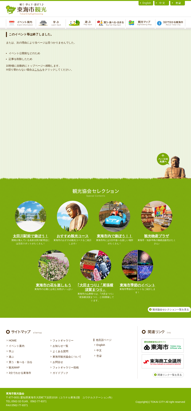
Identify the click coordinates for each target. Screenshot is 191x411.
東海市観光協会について (67, 356)
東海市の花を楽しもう (53, 285)
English (100, 344)
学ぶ (11, 351)
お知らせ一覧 (60, 345)
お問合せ (58, 362)
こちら (38, 69)
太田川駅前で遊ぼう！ (30, 236)
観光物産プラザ (156, 236)
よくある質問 (60, 351)
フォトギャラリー (63, 340)
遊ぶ (11, 356)
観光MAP (14, 367)
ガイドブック (60, 372)
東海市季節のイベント (137, 285)
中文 (99, 350)
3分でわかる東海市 (20, 372)
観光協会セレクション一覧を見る (171, 309)
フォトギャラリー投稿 (66, 367)
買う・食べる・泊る (20, 362)
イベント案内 (16, 345)
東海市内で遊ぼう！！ (114, 236)
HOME (13, 340)
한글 (99, 355)
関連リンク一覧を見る (170, 374)
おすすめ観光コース (73, 236)
